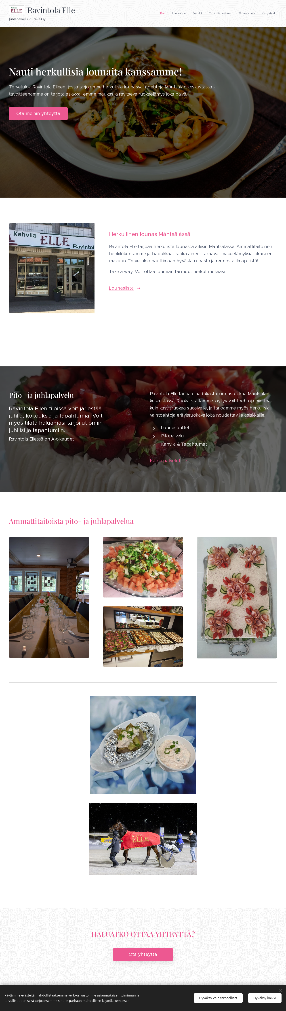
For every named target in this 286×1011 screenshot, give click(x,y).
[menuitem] (242, 13)
